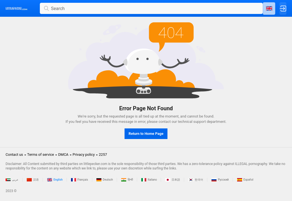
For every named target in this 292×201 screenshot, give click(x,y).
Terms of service (40, 154)
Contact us (14, 154)
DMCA (63, 154)
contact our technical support (182, 121)
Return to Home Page (146, 133)
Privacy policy (84, 154)
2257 (103, 154)
